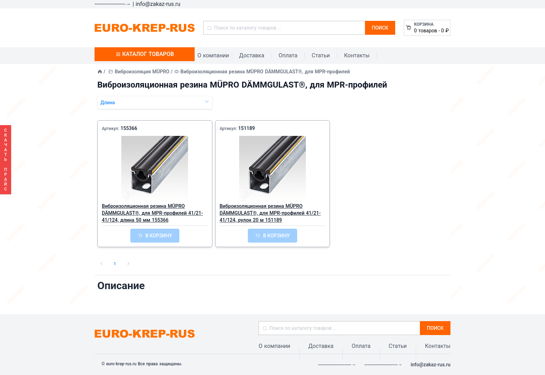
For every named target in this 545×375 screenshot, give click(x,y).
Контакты (356, 55)
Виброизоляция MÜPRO (142, 71)
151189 (246, 128)
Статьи (321, 55)
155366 (129, 128)
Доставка (251, 55)
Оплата (287, 55)
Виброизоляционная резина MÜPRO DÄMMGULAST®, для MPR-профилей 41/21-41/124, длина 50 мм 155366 (152, 213)
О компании (213, 55)
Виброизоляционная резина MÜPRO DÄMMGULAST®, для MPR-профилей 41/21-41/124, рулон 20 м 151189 (270, 213)
